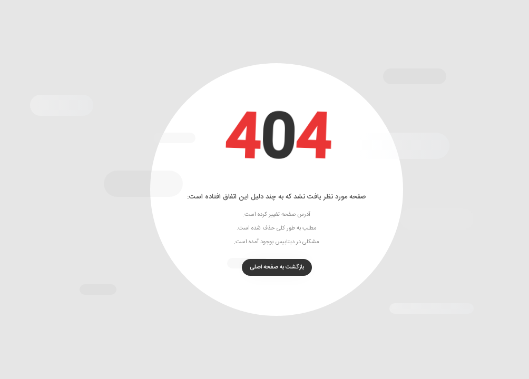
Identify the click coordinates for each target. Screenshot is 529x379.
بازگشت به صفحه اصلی (265, 267)
